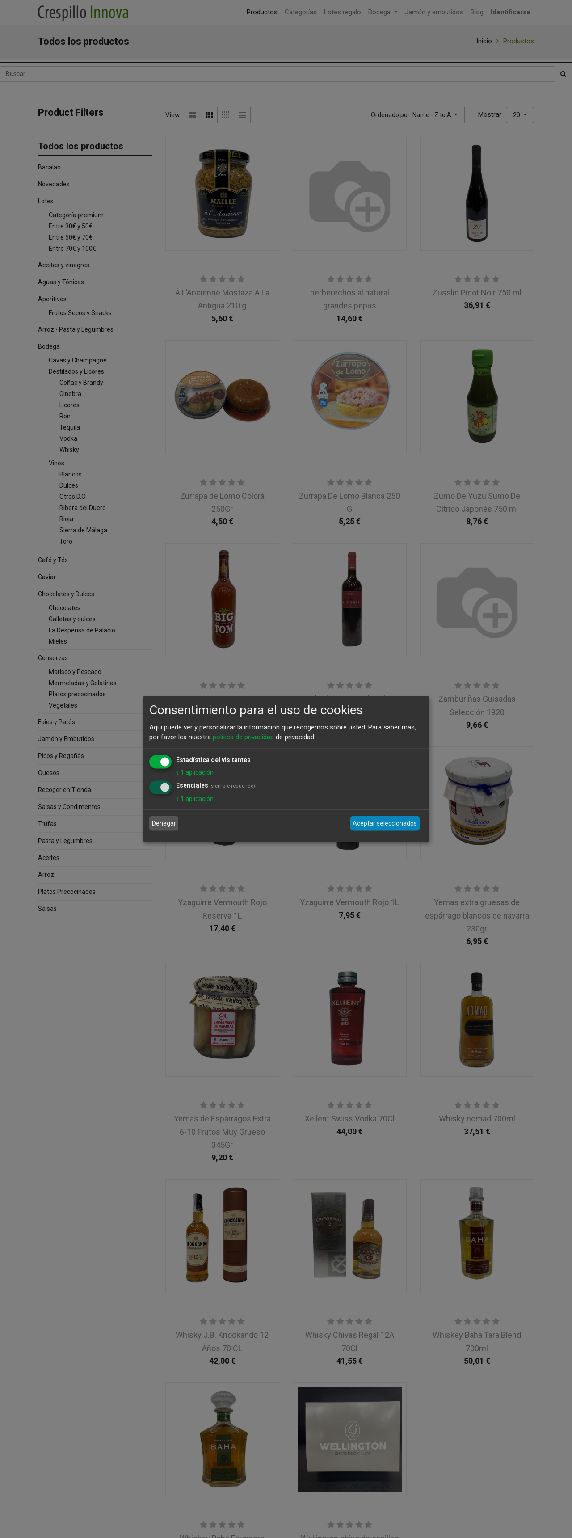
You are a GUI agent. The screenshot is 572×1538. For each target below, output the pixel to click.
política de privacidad (243, 737)
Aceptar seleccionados (385, 823)
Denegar (164, 823)
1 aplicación (195, 771)
